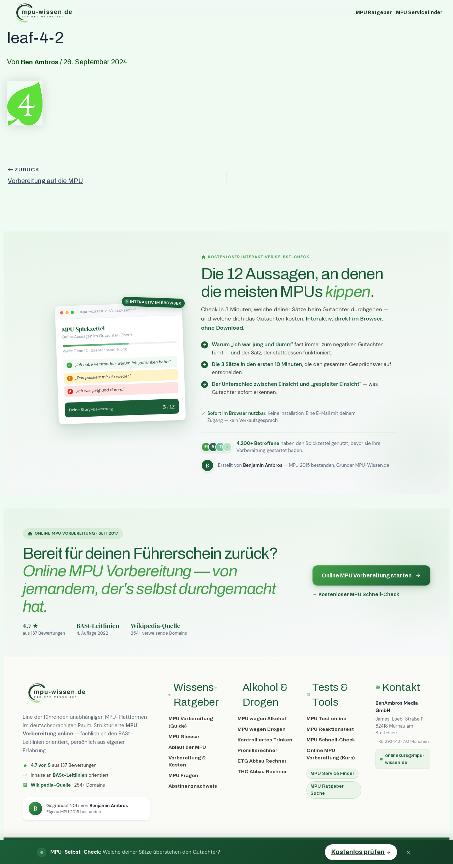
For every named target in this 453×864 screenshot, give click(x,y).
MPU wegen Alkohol (261, 718)
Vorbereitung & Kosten (187, 761)
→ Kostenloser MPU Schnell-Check (355, 594)
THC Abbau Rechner (262, 771)
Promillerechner (257, 750)
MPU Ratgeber (374, 12)
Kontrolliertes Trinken (264, 739)
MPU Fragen (183, 775)
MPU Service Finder (332, 773)
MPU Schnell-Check (330, 739)
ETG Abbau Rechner (262, 761)
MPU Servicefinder (419, 12)
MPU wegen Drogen (261, 729)
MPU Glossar (184, 736)
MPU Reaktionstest (330, 729)
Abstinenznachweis (192, 786)
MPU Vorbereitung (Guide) (190, 722)
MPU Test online (326, 718)
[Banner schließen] (408, 852)
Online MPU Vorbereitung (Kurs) (330, 754)
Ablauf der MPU (187, 747)
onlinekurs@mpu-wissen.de (402, 759)
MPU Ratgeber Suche (327, 789)
